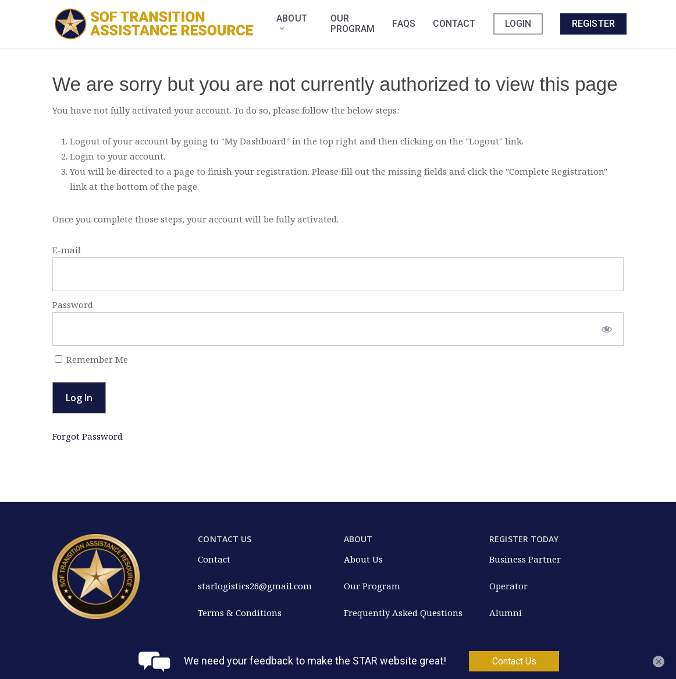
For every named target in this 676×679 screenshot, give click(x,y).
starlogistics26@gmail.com (255, 586)
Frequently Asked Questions (403, 612)
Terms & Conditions (240, 612)
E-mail (66, 250)
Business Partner (525, 559)
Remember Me (91, 359)
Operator (508, 586)
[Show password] (607, 329)
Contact (214, 559)
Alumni (505, 612)
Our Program (372, 586)
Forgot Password (87, 436)
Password (72, 304)
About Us (363, 559)
